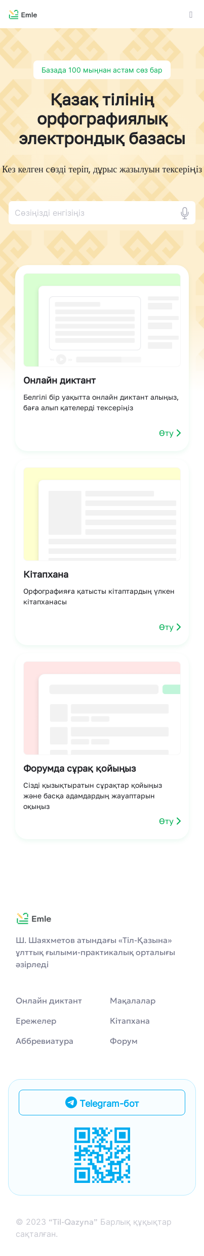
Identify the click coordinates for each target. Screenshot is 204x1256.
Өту (170, 433)
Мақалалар (132, 1000)
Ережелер (36, 1021)
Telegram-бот (102, 1102)
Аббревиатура (44, 1041)
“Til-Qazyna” (73, 1222)
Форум (124, 1041)
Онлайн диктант (49, 1000)
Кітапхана (130, 1021)
